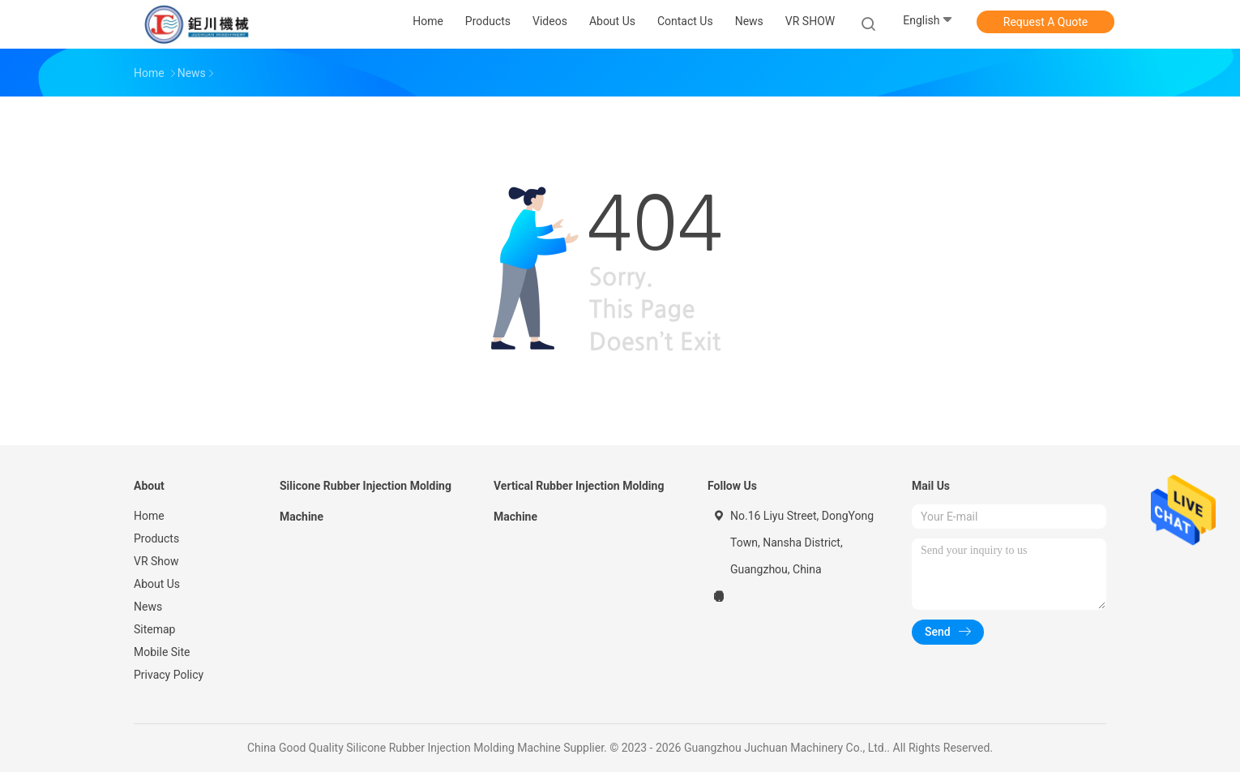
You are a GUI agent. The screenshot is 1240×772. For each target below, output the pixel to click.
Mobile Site (162, 651)
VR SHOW (810, 21)
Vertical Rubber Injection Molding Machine (579, 501)
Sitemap (154, 629)
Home (149, 515)
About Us (157, 583)
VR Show (156, 561)
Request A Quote (1045, 21)
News (148, 606)
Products (156, 538)
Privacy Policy (168, 674)
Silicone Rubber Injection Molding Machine (365, 501)
